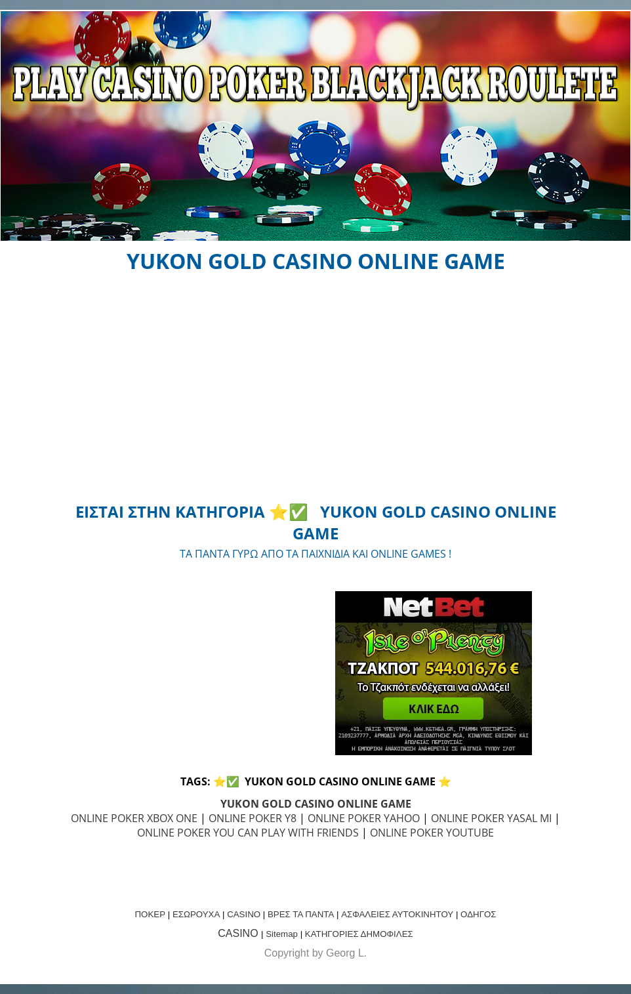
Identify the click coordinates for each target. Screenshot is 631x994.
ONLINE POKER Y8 (252, 818)
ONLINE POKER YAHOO (364, 818)
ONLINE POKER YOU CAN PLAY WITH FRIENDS (248, 832)
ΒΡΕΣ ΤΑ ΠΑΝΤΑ (301, 914)
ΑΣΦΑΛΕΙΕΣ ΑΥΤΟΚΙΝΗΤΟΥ (397, 914)
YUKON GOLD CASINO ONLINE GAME (315, 804)
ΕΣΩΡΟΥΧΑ (196, 914)
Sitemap (282, 934)
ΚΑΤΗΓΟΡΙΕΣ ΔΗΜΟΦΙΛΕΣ (359, 934)
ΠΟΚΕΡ (149, 914)
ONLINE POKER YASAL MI (491, 818)
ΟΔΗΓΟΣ (478, 914)
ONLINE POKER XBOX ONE (134, 818)
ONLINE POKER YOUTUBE (432, 832)
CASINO (243, 914)
